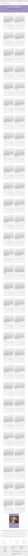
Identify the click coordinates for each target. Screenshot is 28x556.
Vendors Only (13, 547)
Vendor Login (13, 546)
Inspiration (20, 3)
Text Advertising (21, 547)
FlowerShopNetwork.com (19, 553)
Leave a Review (6, 25)
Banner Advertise (21, 546)
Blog (24, 3)
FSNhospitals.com (14, 554)
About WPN (5, 546)
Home (12, 3)
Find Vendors (16, 3)
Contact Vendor (11, 42)
